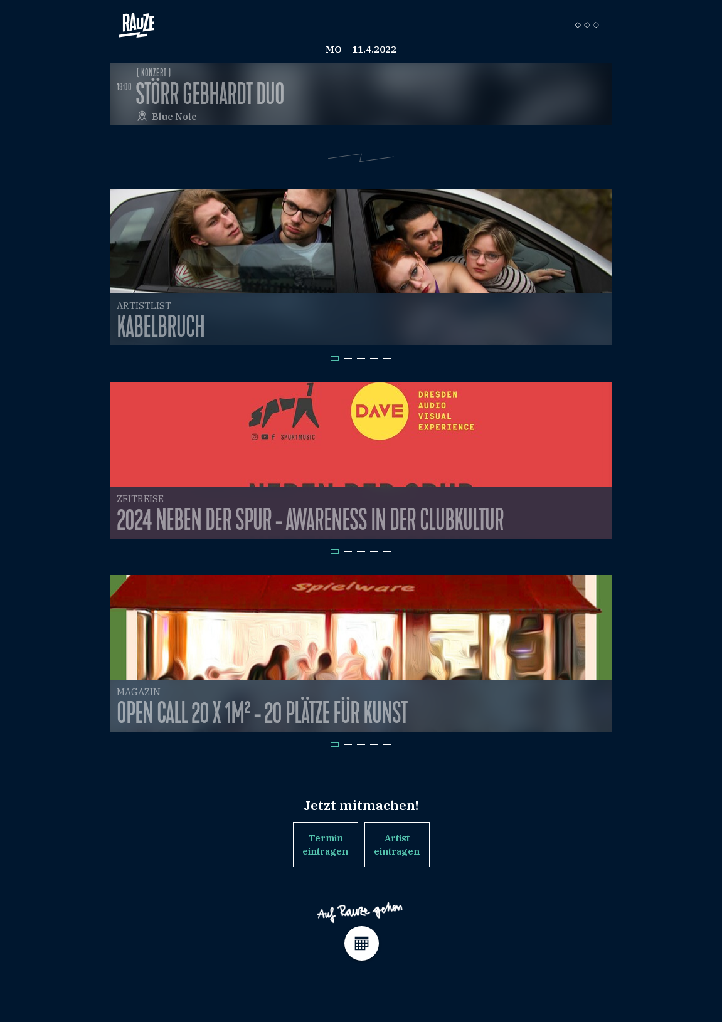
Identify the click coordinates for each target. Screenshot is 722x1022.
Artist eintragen (397, 844)
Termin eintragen (325, 844)
